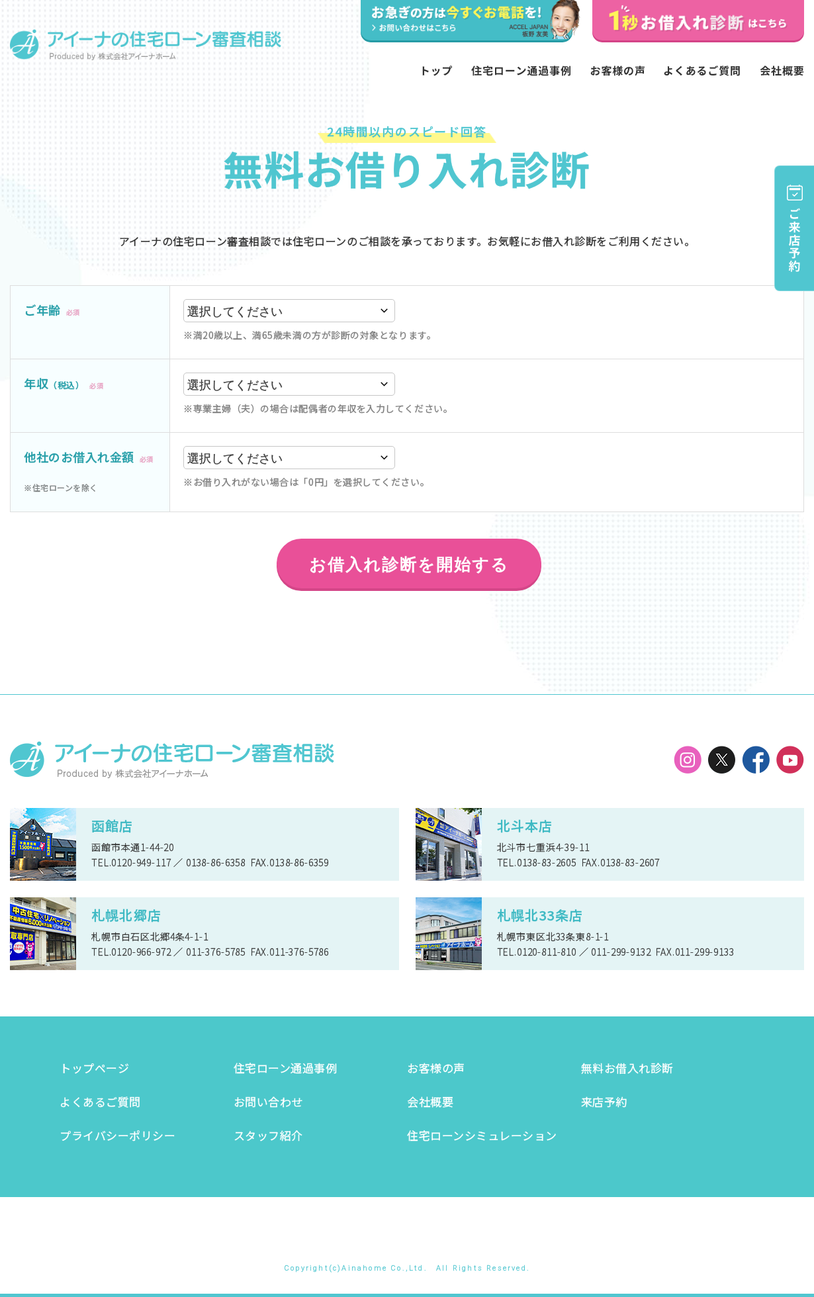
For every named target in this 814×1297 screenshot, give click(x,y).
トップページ (94, 1067)
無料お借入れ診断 (627, 1067)
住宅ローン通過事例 (286, 1067)
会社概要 (430, 1101)
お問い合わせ (268, 1101)
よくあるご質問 (100, 1101)
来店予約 (604, 1101)
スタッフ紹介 (268, 1135)
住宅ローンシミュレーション (482, 1135)
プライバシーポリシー (117, 1135)
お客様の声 (436, 1067)
